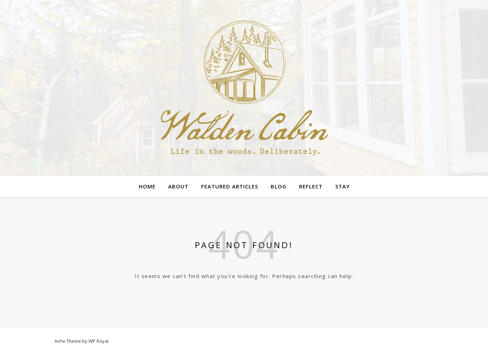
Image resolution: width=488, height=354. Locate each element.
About (178, 186)
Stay (342, 186)
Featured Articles (229, 186)
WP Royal (98, 341)
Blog (278, 186)
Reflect (311, 186)
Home (147, 186)
